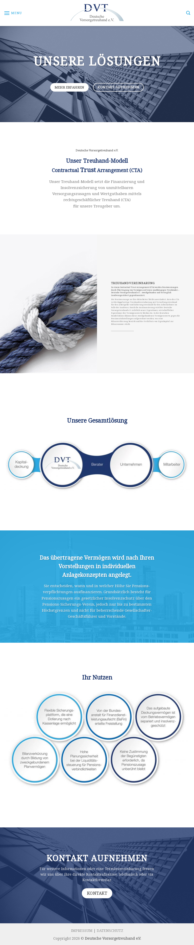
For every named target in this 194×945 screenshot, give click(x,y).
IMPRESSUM (81, 930)
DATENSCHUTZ (110, 930)
